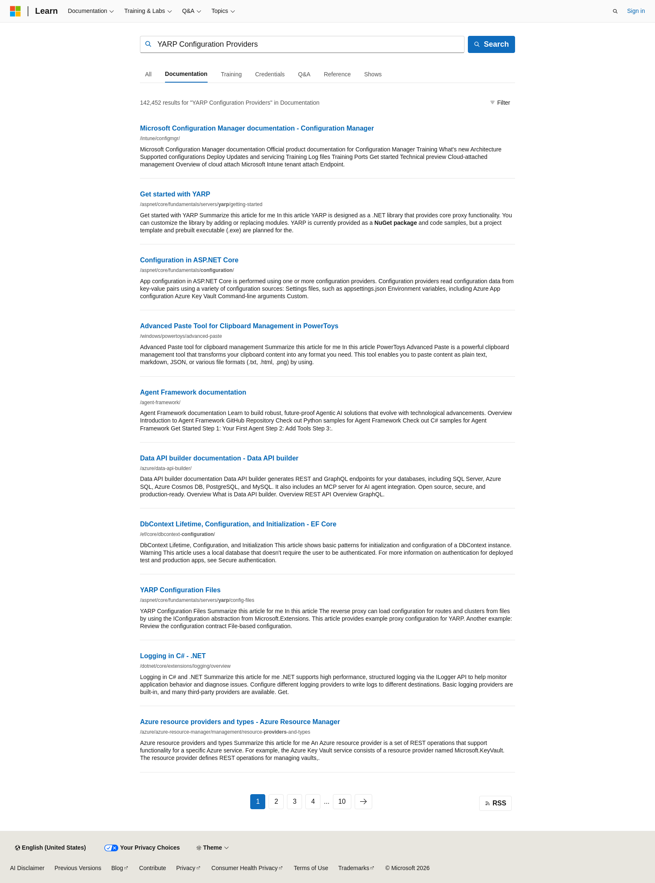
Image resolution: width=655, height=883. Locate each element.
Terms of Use (311, 868)
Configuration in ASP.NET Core (189, 260)
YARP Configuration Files (180, 590)
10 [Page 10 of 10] (342, 801)
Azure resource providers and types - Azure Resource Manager (240, 721)
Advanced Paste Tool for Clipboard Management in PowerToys (239, 326)
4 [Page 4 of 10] (313, 801)
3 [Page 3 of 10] (295, 801)
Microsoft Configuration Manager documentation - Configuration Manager (257, 128)
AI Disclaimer (27, 868)
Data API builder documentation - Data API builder (219, 458)
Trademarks (353, 868)
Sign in (636, 11)
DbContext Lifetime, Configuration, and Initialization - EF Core (238, 524)
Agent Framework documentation (193, 392)
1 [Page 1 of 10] (258, 801)
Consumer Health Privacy (244, 868)
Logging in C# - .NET (173, 655)
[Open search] (615, 11)
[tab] (148, 74)
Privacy (185, 868)
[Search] (491, 44)
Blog (117, 868)
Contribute (152, 868)
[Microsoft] (15, 11)
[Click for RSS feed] (495, 803)
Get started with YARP (175, 194)
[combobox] (302, 44)
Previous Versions (77, 868)
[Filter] (500, 103)
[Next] (363, 801)
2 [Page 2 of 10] (276, 801)
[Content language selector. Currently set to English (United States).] (50, 848)
